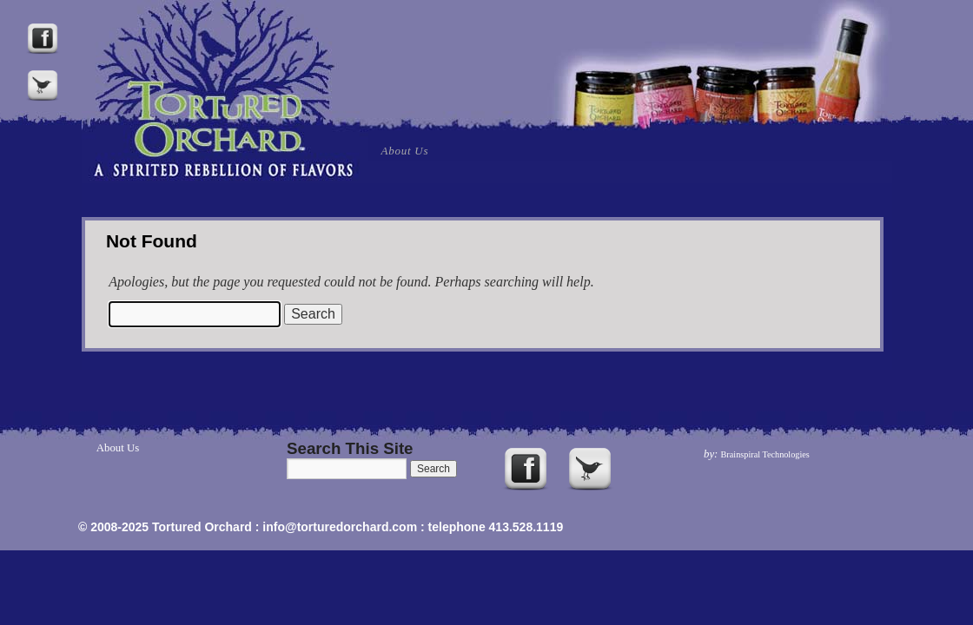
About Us (405, 150)
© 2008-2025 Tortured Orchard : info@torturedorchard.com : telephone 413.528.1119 (320, 527)
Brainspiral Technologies (765, 454)
